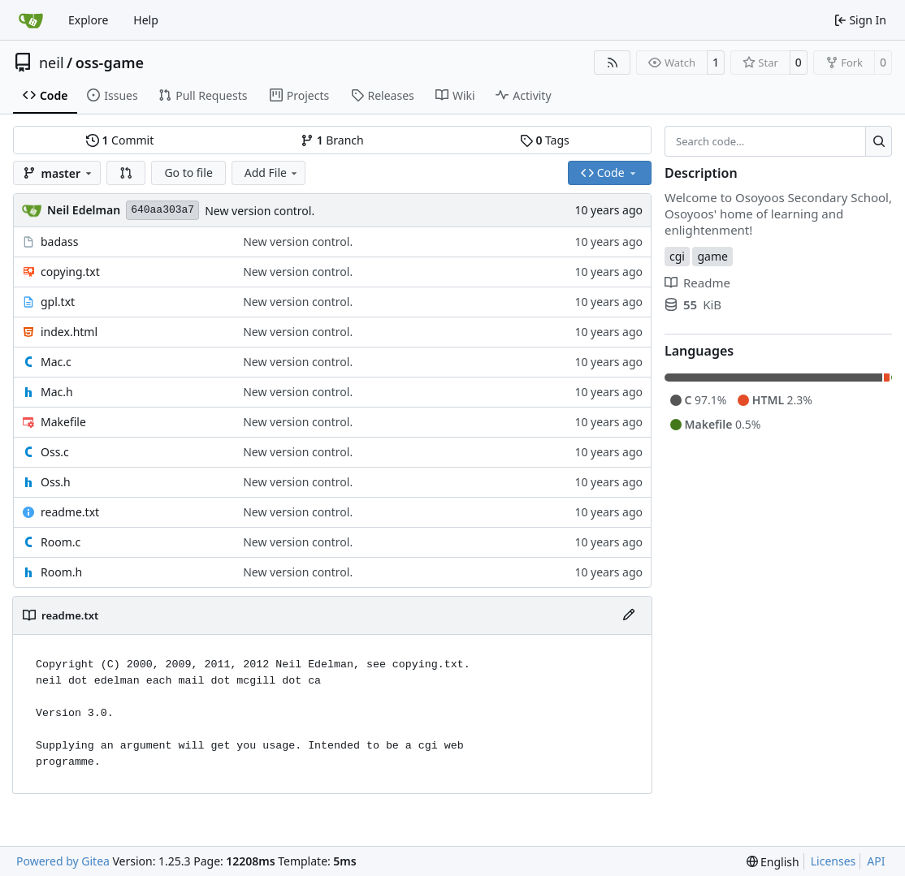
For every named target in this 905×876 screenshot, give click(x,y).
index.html (69, 331)
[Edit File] (629, 615)
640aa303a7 (162, 210)
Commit (120, 140)
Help (145, 20)
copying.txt (70, 271)
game (712, 256)
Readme (697, 282)
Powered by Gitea (63, 861)
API (876, 861)
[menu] (773, 862)
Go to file (188, 172)
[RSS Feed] (612, 62)
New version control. (259, 210)
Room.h (61, 572)
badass (59, 241)
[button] (125, 173)
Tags (544, 140)
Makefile (63, 421)
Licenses (833, 861)
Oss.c (55, 452)
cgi (677, 256)
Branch (332, 140)
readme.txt (70, 512)
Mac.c (56, 361)
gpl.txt (58, 301)
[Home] (31, 20)
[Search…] (878, 141)
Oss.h (56, 482)
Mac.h (57, 391)
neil (51, 62)
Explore (88, 20)
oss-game (110, 62)
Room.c (60, 542)
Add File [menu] (272, 172)
